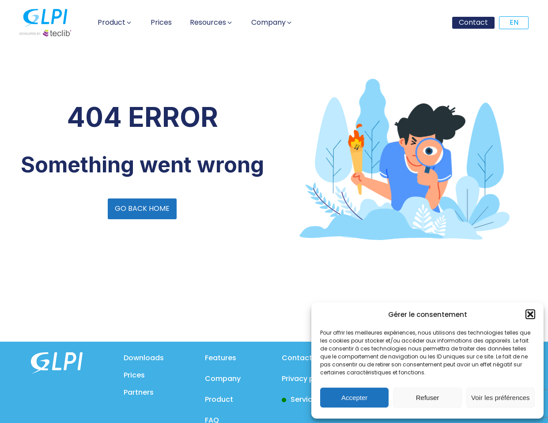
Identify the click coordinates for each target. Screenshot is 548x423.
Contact (473, 22)
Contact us (302, 358)
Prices (134, 375)
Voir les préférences (500, 397)
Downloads (144, 358)
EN (514, 22)
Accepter (354, 397)
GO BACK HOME (142, 208)
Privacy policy (306, 378)
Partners (139, 392)
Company (223, 378)
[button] (530, 314)
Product (219, 399)
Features (220, 358)
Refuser (427, 397)
